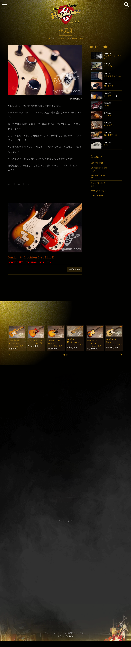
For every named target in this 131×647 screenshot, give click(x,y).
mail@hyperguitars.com (69, 436)
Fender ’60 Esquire (111, 340)
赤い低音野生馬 (110, 135)
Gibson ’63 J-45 (35, 340)
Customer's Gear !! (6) (99, 169)
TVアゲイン (109, 125)
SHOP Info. (65, 444)
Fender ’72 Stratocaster (14, 342)
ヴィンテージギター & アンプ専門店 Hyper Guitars (65, 633)
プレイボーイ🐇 (110, 95)
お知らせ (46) (97, 195)
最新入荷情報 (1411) (99, 190)
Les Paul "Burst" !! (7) (99, 176)
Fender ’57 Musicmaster (73, 340)
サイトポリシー (65, 564)
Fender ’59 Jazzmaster (92, 342)
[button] (64, 355)
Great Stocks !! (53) (98, 184)
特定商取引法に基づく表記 (65, 568)
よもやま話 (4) (97, 162)
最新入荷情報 (74, 269)
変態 (106, 145)
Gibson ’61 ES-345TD (54, 342)
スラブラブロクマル (112, 76)
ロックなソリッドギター (112, 57)
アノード (107, 115)
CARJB (107, 105)
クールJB (108, 66)
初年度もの (108, 85)
